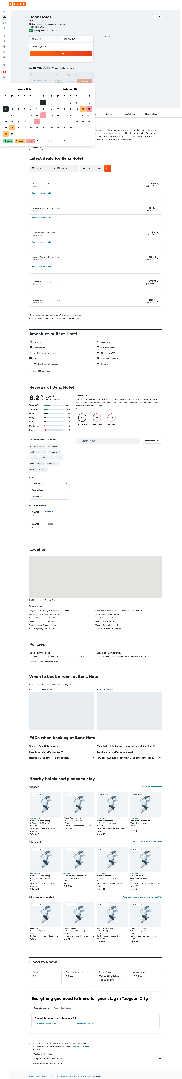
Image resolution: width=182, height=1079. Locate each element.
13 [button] (74, 75)
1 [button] (86, 63)
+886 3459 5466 (36, 27)
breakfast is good (46, 463)
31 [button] (56, 94)
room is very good (37, 452)
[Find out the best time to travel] (4, 51)
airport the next (53, 469)
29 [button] (86, 88)
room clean (52, 452)
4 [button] (61, 69)
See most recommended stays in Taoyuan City (142, 902)
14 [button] (80, 75)
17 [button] (55, 82)
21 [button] (80, 82)
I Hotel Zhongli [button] (69, 934)
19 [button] (68, 82)
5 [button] (68, 69)
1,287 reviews (51, 30)
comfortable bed (37, 469)
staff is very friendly (38, 458)
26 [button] (68, 88)
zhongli (59, 463)
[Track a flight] (4, 46)
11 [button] (62, 75)
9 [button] (49, 75)
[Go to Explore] (4, 41)
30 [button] (49, 94)
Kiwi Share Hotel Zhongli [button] (40, 826)
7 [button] (80, 69)
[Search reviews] (110, 446)
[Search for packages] (4, 28)
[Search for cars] (4, 22)
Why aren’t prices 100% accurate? (97, 1068)
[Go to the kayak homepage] (17, 4)
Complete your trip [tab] (41, 1013)
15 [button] (87, 75)
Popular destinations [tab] (62, 1013)
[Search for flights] (4, 11)
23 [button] (49, 88)
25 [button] (62, 88)
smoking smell (54, 458)
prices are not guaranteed (81, 1052)
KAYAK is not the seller (97, 1059)
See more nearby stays (152, 792)
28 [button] (80, 88)
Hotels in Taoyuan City (84, 1029)
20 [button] (74, 82)
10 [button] (55, 75)
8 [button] (86, 69)
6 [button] (74, 69)
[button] (4, 4)
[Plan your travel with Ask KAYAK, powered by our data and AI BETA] (4, 35)
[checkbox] (42, 519)
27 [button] (74, 88)
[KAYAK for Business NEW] (4, 57)
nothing (33, 463)
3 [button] (55, 69)
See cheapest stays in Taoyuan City (147, 847)
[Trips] (4, 64)
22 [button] (86, 82)
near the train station (38, 475)
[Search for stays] (4, 17)
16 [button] (49, 82)
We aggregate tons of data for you (97, 1064)
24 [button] (55, 88)
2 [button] (49, 69)
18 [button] (62, 82)
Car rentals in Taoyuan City (45, 1029)
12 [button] (68, 75)
